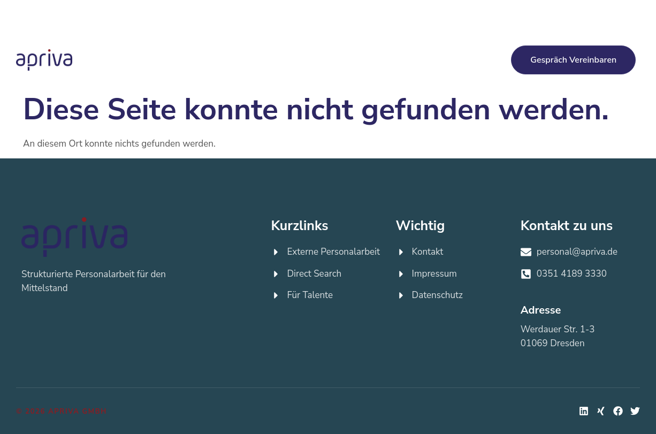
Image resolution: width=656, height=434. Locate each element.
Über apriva (191, 73)
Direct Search (292, 47)
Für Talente (364, 46)
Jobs (420, 47)
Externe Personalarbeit (205, 47)
